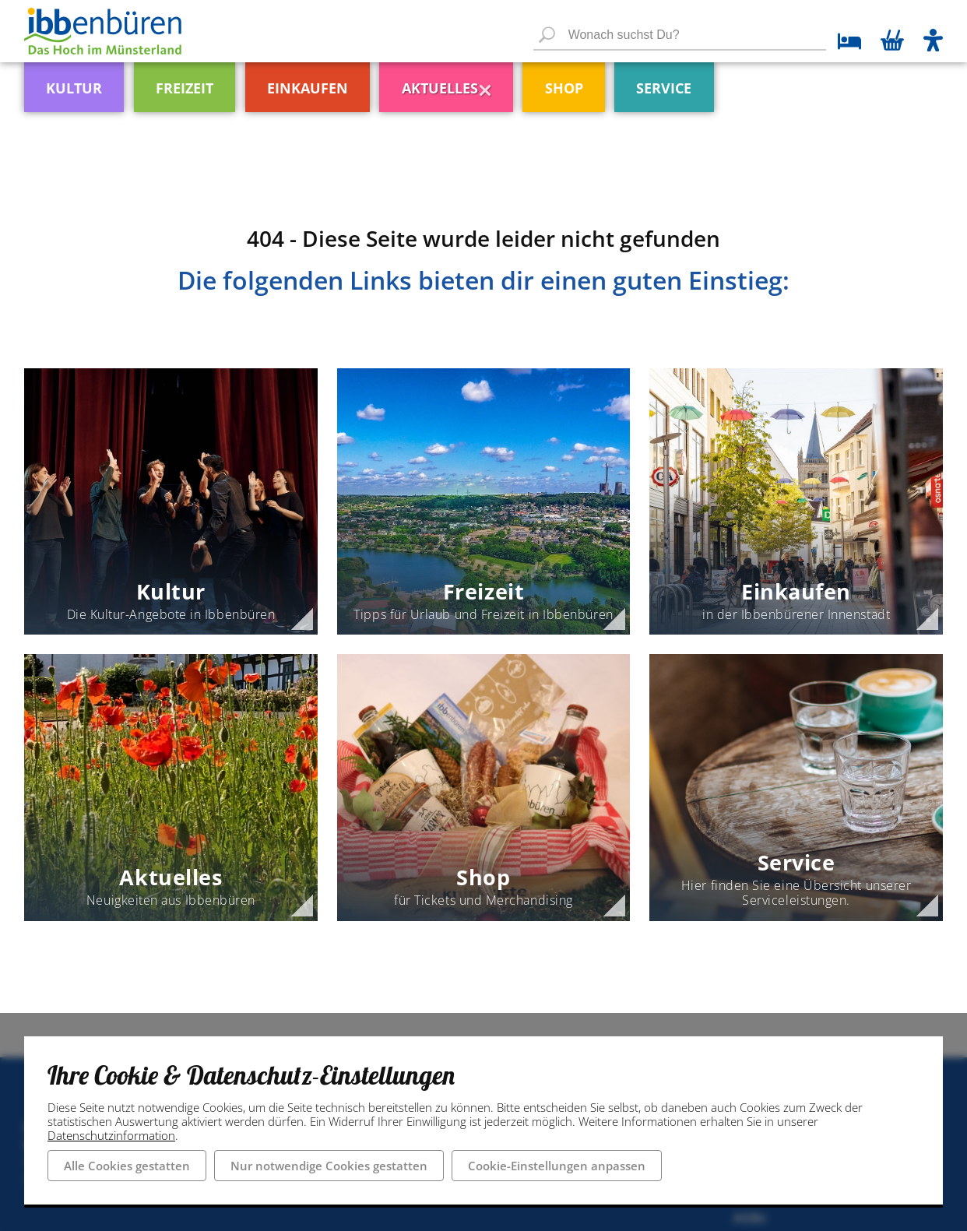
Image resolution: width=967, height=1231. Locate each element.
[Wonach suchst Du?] (679, 36)
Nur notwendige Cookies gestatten (328, 1165)
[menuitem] (96, 81)
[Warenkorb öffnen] (892, 42)
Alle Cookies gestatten (127, 1165)
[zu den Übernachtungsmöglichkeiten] (843, 43)
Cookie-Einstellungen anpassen (556, 1165)
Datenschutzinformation (111, 1135)
